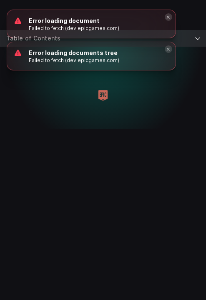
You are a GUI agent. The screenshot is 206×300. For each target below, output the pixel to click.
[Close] (168, 49)
